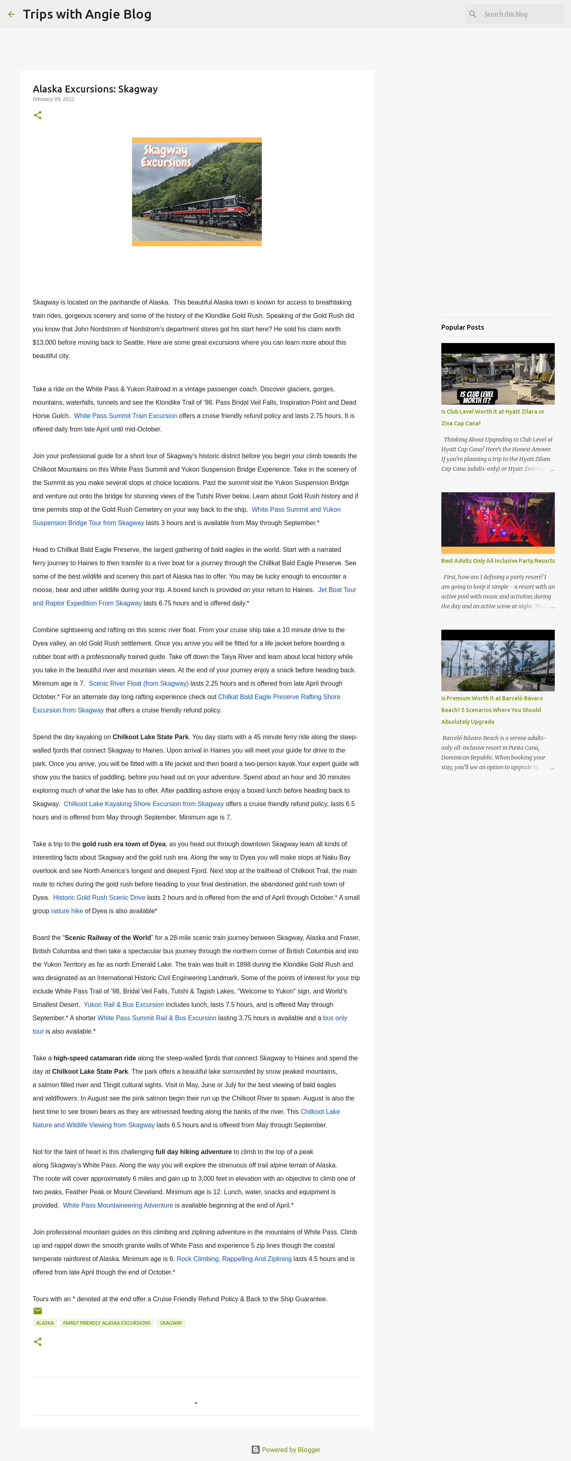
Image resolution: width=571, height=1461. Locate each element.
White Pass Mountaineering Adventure (118, 1205)
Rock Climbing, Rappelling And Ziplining (234, 1258)
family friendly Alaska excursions (107, 1323)
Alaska (45, 1323)
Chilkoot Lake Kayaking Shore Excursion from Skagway (144, 803)
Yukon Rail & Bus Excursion (123, 1004)
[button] (38, 115)
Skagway (171, 1323)
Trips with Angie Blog (87, 13)
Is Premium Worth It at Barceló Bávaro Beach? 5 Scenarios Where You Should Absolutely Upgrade (492, 710)
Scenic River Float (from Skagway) (138, 683)
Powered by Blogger (286, 1449)
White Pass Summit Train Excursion (125, 415)
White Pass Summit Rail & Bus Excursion (157, 1018)
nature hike (67, 910)
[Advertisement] (481, 269)
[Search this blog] (522, 14)
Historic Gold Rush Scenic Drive (99, 897)
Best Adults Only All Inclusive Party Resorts (498, 561)
